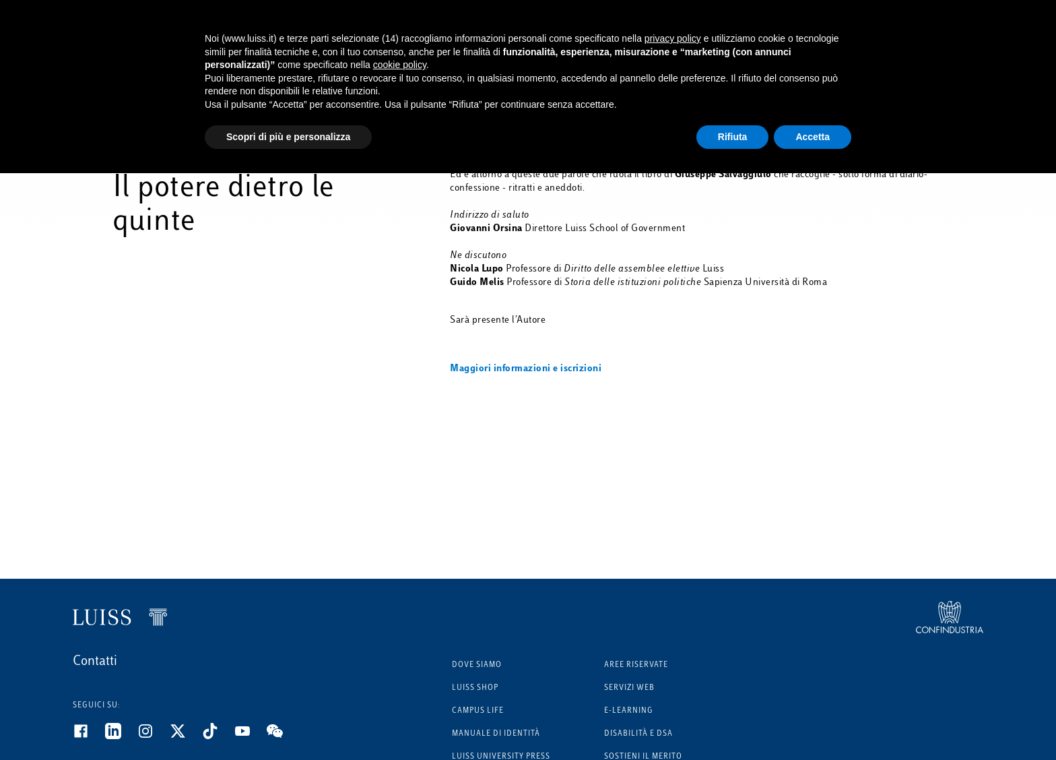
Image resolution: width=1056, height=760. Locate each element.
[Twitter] (186, 736)
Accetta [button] (812, 136)
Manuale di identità (496, 734)
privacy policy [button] (673, 38)
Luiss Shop (475, 688)
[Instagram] (153, 736)
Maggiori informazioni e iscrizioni (525, 369)
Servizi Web (629, 688)
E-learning (628, 711)
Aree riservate (636, 665)
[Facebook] (89, 736)
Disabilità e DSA (638, 734)
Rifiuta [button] (733, 136)
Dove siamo (477, 665)
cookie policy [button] (399, 64)
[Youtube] (250, 736)
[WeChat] (283, 736)
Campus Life (478, 711)
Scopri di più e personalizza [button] (288, 136)
